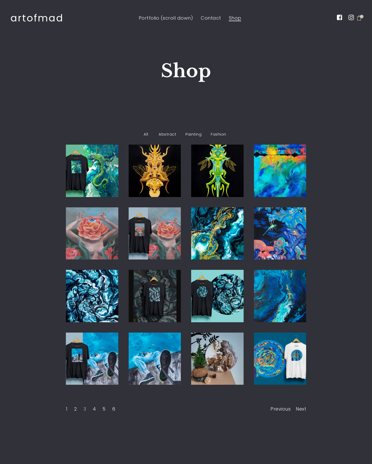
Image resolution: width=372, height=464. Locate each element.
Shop (235, 18)
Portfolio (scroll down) (166, 18)
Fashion (218, 134)
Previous (280, 409)
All (146, 134)
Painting (193, 134)
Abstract (167, 134)
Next (301, 409)
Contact (211, 18)
